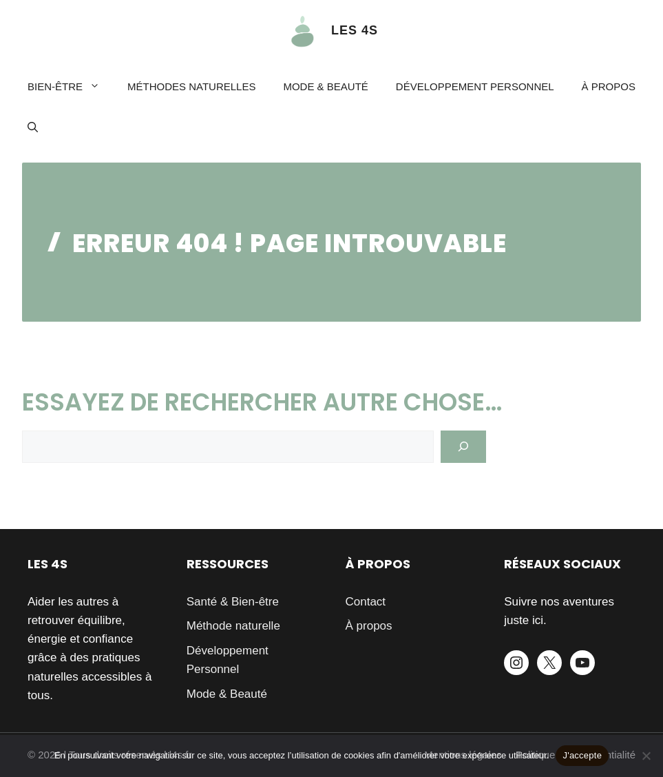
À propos (608, 86)
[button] (33, 128)
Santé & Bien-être (233, 601)
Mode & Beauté (325, 86)
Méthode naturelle (233, 625)
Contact (366, 601)
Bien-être (71, 86)
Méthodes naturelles (191, 86)
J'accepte (582, 755)
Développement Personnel (475, 86)
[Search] (463, 447)
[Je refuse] (646, 756)
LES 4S (354, 30)
